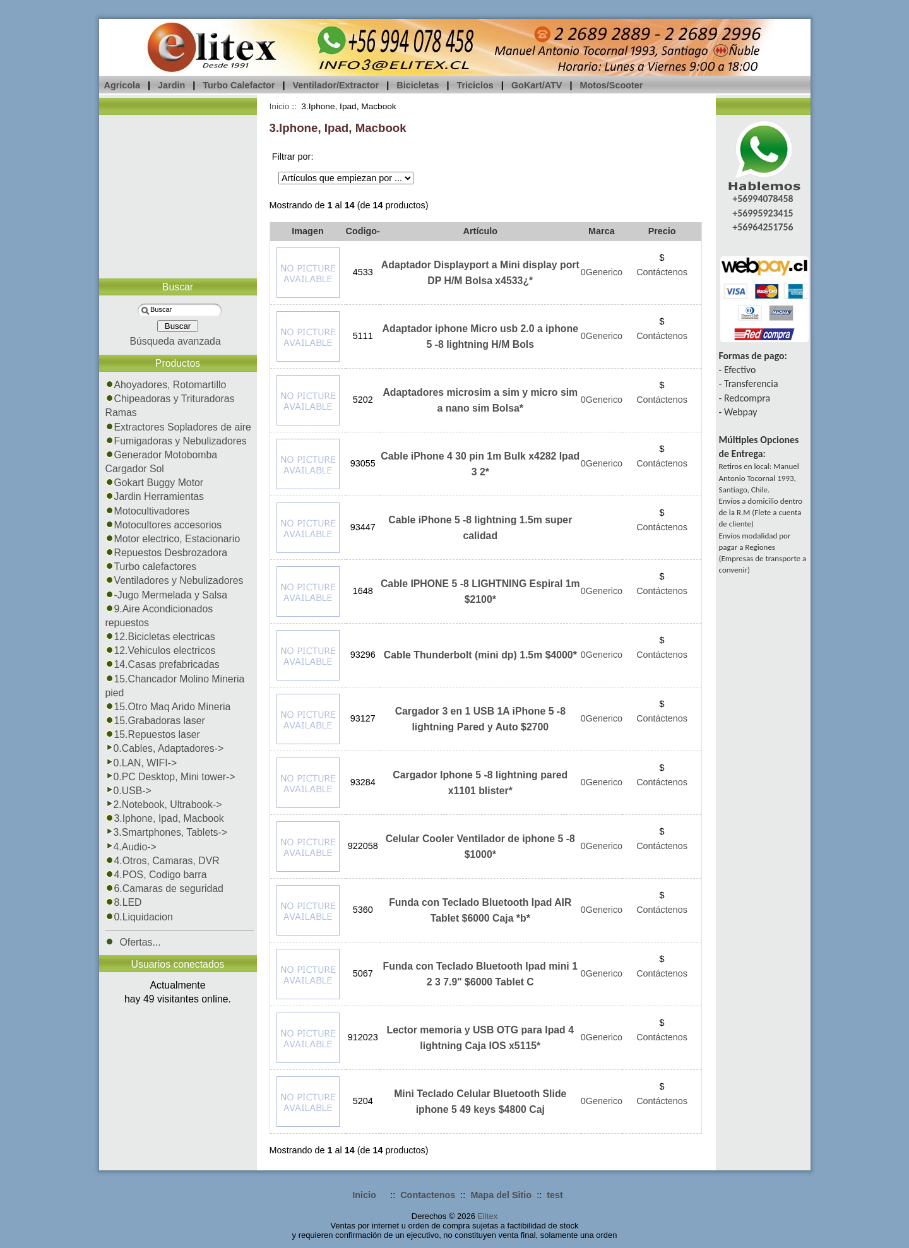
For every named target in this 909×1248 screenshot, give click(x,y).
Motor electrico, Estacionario (173, 538)
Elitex (487, 1216)
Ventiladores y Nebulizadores (174, 580)
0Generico (601, 272)
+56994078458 (762, 199)
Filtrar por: (293, 157)
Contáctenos (661, 272)
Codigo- (363, 231)
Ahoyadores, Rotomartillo (166, 384)
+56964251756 (762, 227)
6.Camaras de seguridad (164, 888)
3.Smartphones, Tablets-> (166, 832)
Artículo (480, 231)
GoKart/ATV (536, 85)
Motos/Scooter (611, 85)
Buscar (177, 287)
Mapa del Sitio (501, 1195)
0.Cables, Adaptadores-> (164, 748)
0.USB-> (128, 790)
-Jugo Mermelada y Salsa (166, 595)
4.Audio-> (131, 846)
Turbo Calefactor (239, 85)
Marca (601, 231)
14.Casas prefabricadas (162, 664)
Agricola (122, 85)
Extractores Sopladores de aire (178, 427)
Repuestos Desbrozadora (166, 552)
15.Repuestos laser (152, 734)
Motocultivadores (147, 511)
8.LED (123, 902)
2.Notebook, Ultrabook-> (163, 804)
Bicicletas (417, 85)
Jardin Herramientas (155, 496)
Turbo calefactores (151, 566)
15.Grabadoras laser (155, 720)
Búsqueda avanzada (174, 341)
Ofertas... (133, 942)
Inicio (280, 106)
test (555, 1195)
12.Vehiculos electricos (160, 650)
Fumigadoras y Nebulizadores (176, 441)
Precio (662, 231)
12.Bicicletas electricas (160, 636)
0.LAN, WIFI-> (141, 763)
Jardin (171, 85)
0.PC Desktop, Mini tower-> (170, 776)
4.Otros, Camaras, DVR (162, 860)
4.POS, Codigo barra (156, 874)
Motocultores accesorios (163, 525)
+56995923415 (762, 213)
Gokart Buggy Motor (154, 482)
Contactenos (427, 1195)
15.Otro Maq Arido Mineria (168, 706)
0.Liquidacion (139, 917)
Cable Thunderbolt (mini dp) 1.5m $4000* (480, 655)
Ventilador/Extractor (335, 85)
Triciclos (474, 85)
